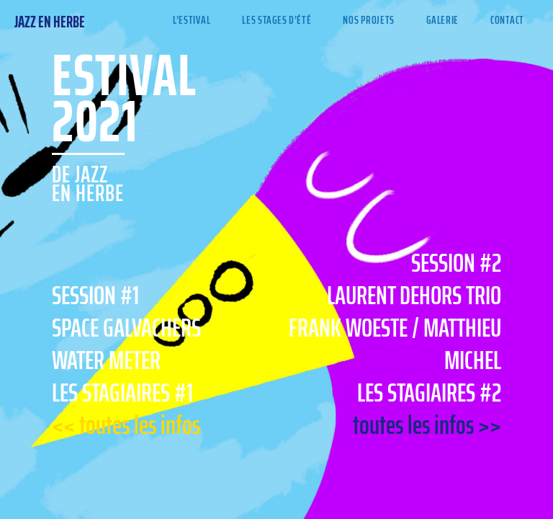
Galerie (442, 20)
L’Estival (191, 20)
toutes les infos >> (427, 424)
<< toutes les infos (126, 424)
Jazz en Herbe (49, 22)
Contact (507, 20)
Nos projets (369, 20)
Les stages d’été (276, 20)
